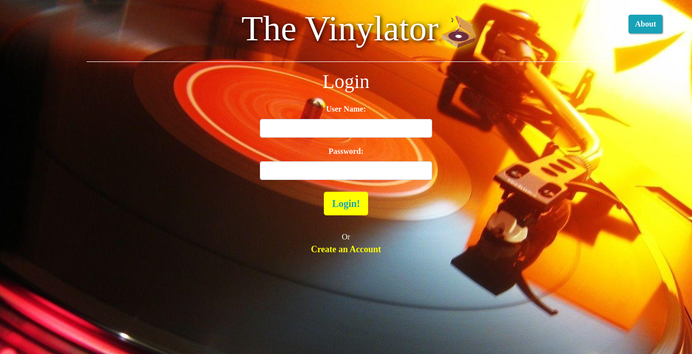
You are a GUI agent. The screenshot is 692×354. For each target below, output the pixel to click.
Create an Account (346, 249)
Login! (346, 203)
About (645, 24)
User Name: (346, 109)
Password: (345, 151)
